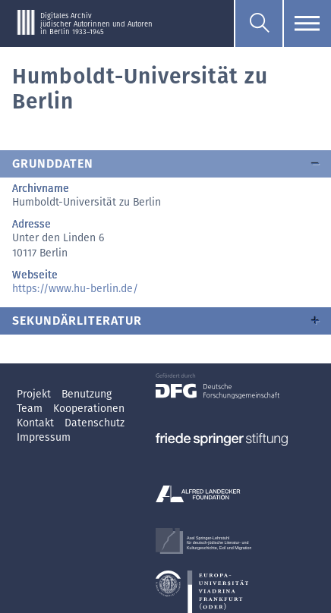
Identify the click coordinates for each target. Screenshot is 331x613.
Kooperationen (89, 408)
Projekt (35, 394)
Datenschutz (95, 423)
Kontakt (37, 423)
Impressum (44, 437)
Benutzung (86, 394)
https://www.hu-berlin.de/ (75, 288)
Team (31, 408)
